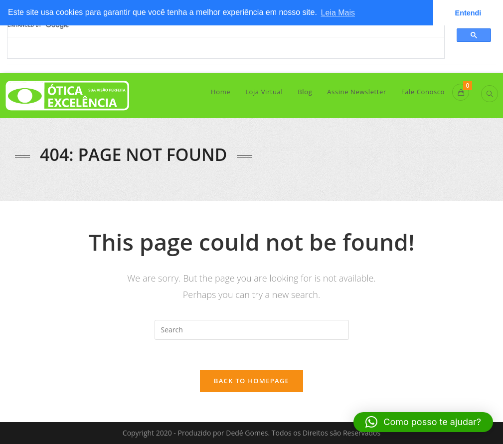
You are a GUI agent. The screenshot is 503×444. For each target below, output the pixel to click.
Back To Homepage (251, 380)
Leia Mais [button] (338, 12)
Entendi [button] (468, 13)
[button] (423, 422)
